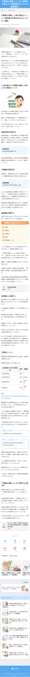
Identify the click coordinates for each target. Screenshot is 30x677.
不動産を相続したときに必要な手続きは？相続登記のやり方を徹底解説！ (15, 4)
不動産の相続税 (13, 556)
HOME (15, 669)
